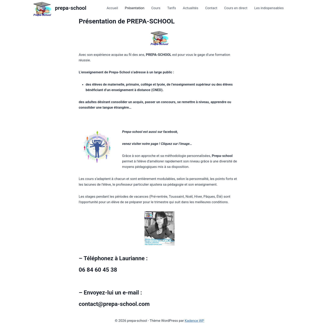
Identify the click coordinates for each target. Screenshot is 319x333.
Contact (211, 8)
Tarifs (171, 8)
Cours (156, 8)
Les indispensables (269, 8)
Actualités (190, 8)
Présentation (134, 8)
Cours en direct (235, 8)
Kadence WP (194, 321)
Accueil (112, 8)
